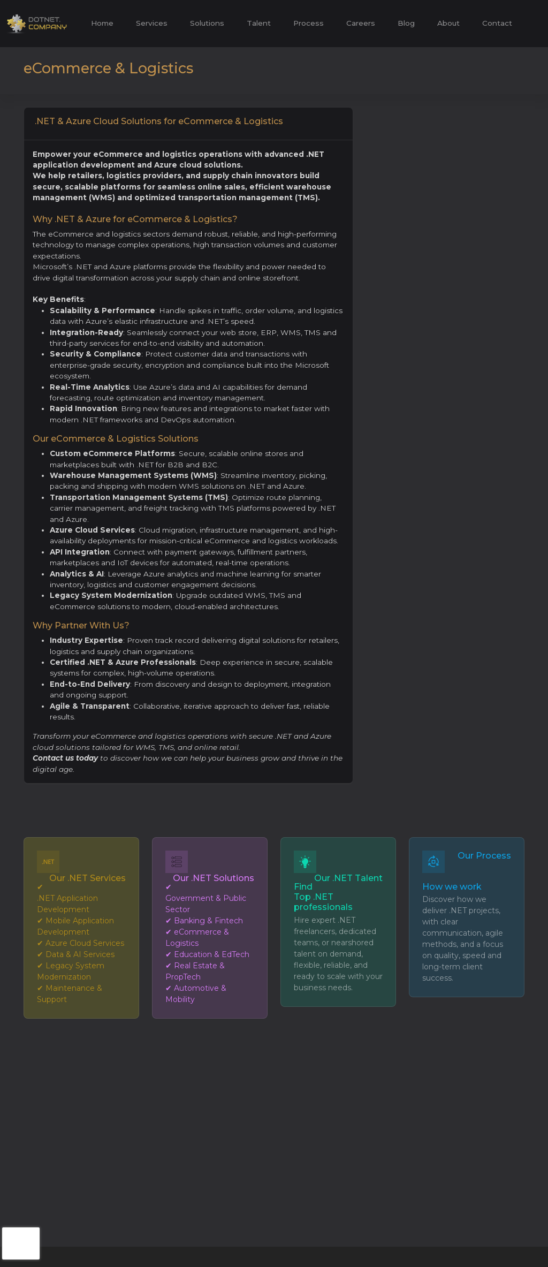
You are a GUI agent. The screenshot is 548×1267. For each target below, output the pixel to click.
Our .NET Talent (348, 878)
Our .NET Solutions (213, 878)
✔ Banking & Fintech (204, 920)
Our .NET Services (87, 878)
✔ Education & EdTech (207, 954)
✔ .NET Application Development (67, 898)
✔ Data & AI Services (76, 954)
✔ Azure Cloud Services (80, 943)
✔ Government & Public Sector (205, 898)
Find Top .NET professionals (323, 897)
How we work (452, 887)
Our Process (484, 856)
